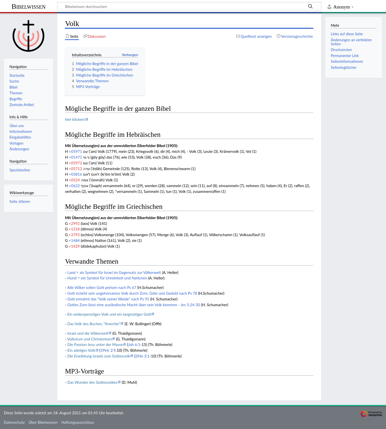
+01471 (75, 157)
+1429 (74, 246)
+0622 (74, 185)
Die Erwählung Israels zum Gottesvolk (98, 356)
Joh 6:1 (134, 344)
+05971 (75, 151)
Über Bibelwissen (43, 422)
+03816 (75, 174)
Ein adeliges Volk (81, 350)
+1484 (74, 240)
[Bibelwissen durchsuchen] (189, 6)
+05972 (75, 163)
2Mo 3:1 (142, 356)
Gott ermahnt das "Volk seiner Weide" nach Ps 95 (108, 299)
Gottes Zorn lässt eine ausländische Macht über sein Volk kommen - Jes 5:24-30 (133, 304)
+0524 (74, 180)
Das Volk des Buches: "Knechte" (93, 323)
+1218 (74, 229)
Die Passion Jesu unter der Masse (95, 344)
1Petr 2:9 (108, 350)
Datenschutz (14, 422)
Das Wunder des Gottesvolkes (92, 382)
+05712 (75, 168)
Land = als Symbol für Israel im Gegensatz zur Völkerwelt (114, 272)
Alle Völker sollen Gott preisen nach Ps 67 (101, 287)
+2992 (74, 223)
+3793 (74, 234)
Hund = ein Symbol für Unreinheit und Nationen (107, 278)
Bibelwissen (29, 6)
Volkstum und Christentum (89, 339)
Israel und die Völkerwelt (87, 333)
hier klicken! (75, 119)
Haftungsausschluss (77, 422)
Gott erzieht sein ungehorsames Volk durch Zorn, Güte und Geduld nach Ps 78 (132, 293)
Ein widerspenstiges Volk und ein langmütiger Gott (109, 314)
